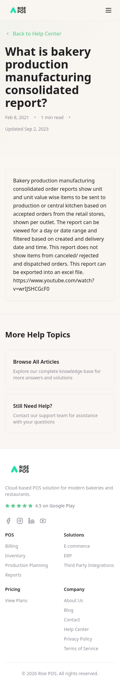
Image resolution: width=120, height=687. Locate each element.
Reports (13, 575)
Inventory (15, 556)
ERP (68, 556)
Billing (11, 546)
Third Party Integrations (89, 565)
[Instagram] (20, 521)
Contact (72, 620)
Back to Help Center (33, 33)
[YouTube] (43, 521)
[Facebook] (8, 521)
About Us (73, 600)
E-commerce (77, 546)
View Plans (16, 600)
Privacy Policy (78, 639)
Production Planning (26, 565)
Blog (69, 610)
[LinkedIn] (31, 521)
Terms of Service (81, 648)
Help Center (76, 629)
